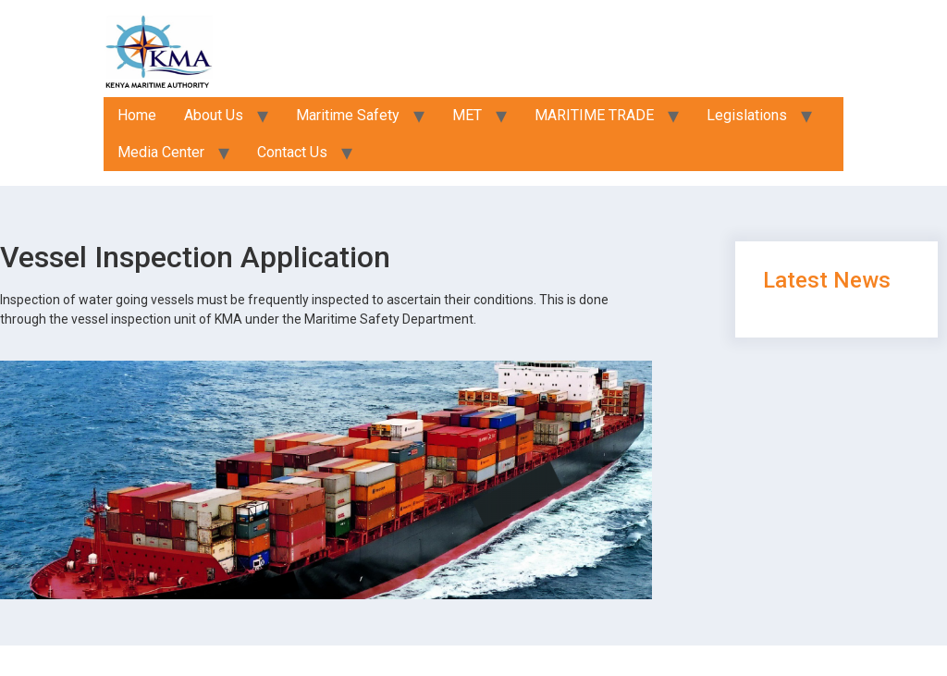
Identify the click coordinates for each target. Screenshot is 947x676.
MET (467, 115)
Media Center (160, 152)
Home (136, 115)
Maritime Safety (348, 115)
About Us (213, 115)
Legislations (747, 115)
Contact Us (292, 152)
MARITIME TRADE (594, 115)
